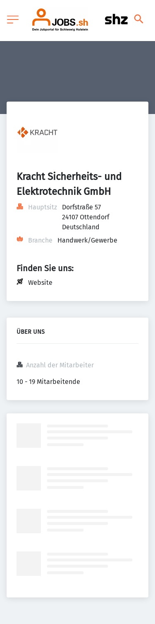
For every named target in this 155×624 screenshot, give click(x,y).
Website (40, 283)
